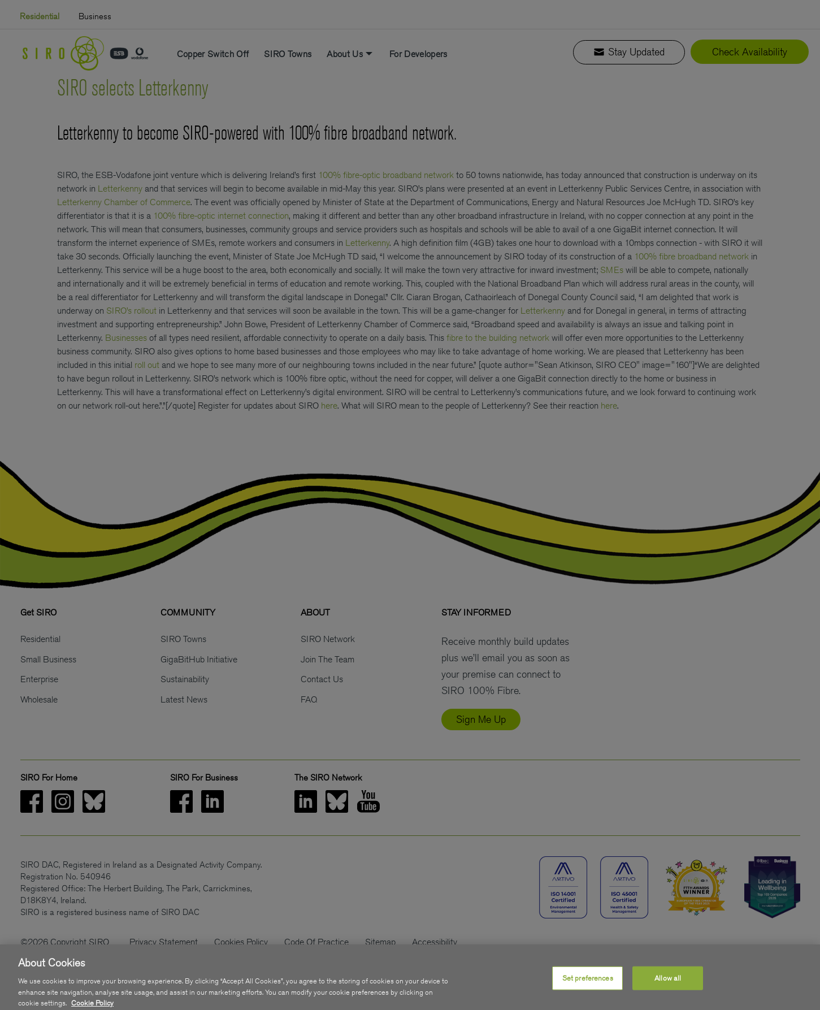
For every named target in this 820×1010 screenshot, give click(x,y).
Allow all (667, 991)
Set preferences (587, 991)
